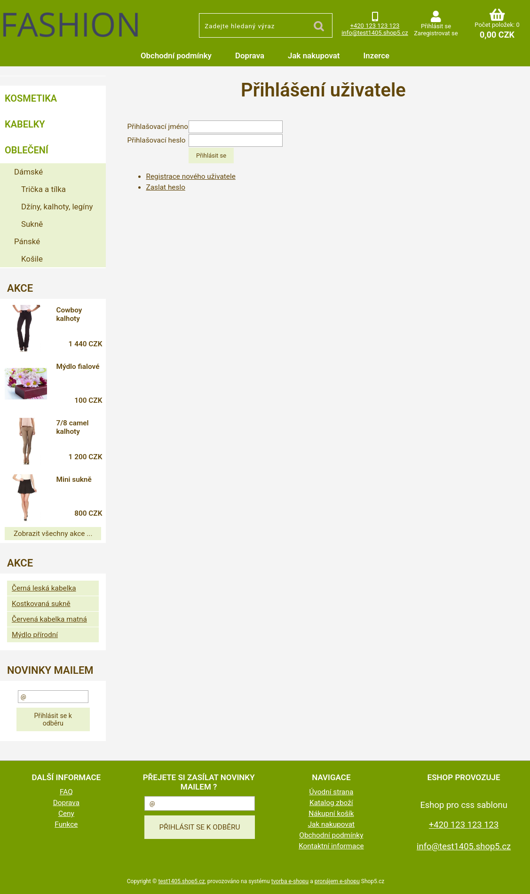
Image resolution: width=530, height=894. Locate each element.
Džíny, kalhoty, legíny (57, 206)
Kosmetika (31, 98)
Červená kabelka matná (49, 619)
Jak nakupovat (314, 55)
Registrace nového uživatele (190, 176)
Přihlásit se (436, 26)
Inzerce (376, 55)
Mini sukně (73, 479)
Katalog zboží (331, 802)
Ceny (66, 813)
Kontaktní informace (331, 846)
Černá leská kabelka (44, 588)
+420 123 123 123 (375, 25)
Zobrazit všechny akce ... (53, 533)
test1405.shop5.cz (181, 881)
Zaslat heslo (165, 187)
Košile (32, 258)
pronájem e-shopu (337, 881)
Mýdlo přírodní (35, 635)
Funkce (66, 824)
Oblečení (26, 150)
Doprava (249, 55)
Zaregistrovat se (436, 33)
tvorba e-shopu (290, 881)
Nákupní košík (331, 813)
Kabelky (25, 124)
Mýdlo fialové (77, 366)
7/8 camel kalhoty (72, 427)
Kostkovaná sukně (41, 603)
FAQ (66, 792)
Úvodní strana (331, 792)
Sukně (32, 224)
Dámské (28, 171)
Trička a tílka (43, 189)
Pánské (27, 241)
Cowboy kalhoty (69, 314)
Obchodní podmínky (176, 55)
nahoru (516, 880)
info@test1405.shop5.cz (374, 32)
